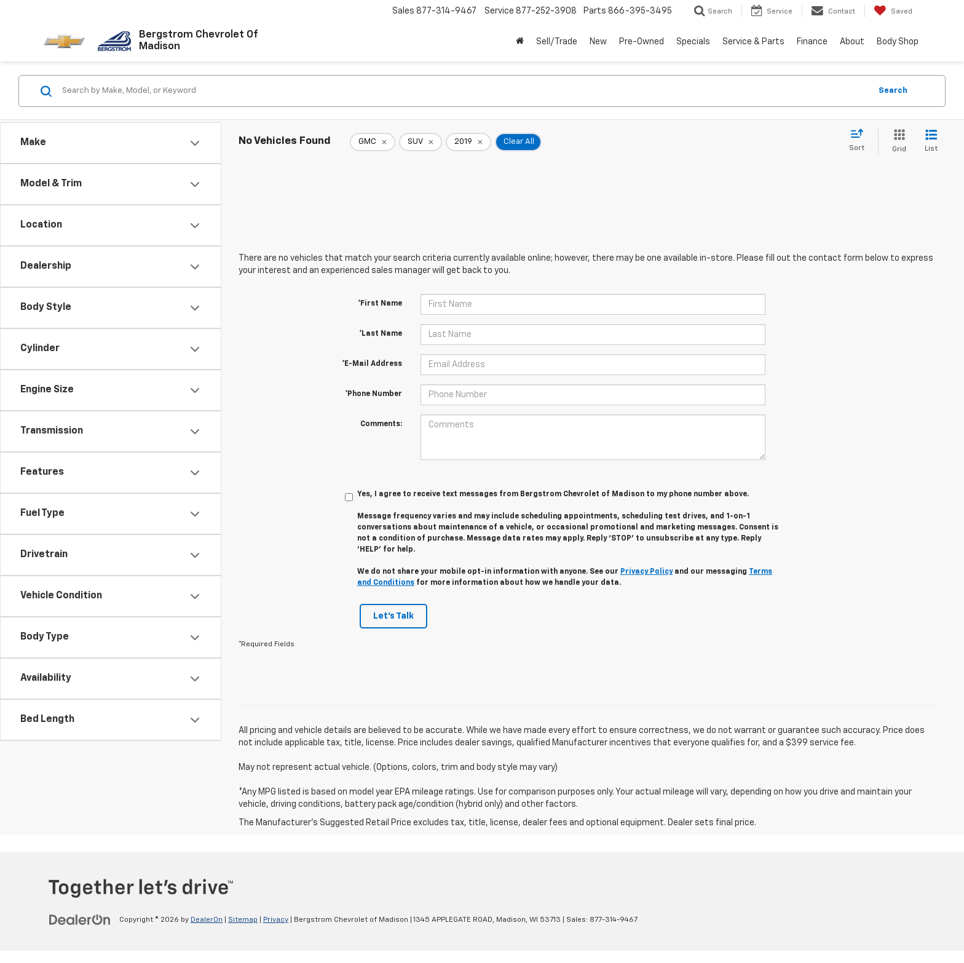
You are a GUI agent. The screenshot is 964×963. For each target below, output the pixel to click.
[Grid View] (896, 142)
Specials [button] (693, 42)
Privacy (275, 920)
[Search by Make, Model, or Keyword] (464, 91)
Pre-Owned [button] (641, 42)
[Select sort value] (860, 141)
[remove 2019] (468, 142)
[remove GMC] (372, 142)
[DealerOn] (80, 919)
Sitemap (243, 920)
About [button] (852, 42)
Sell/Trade (556, 42)
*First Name (380, 303)
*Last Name (380, 334)
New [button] (598, 42)
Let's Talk (393, 616)
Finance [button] (812, 42)
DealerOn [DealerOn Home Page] (207, 920)
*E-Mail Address (372, 364)
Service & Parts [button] (753, 42)
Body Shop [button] (898, 42)
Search (893, 91)
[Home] (520, 41)
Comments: (381, 424)
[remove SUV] (420, 142)
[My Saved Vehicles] (893, 11)
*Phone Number (373, 394)
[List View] (931, 142)
